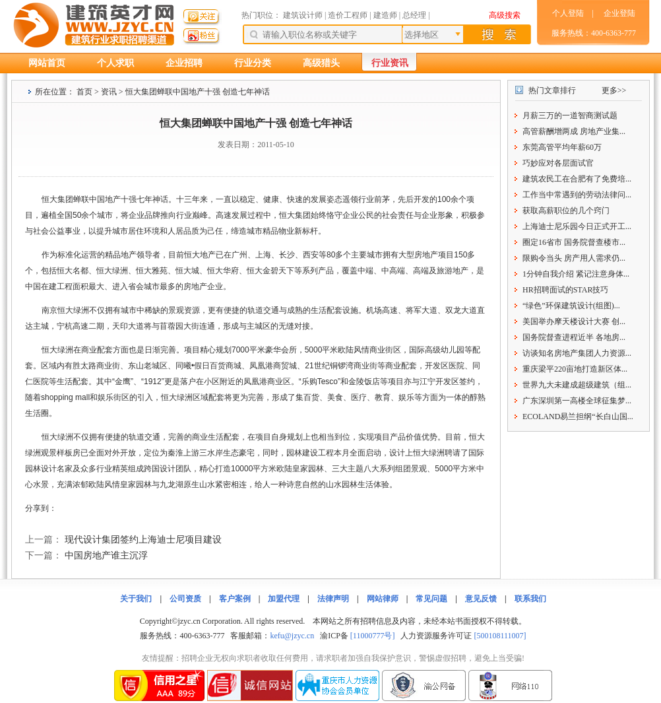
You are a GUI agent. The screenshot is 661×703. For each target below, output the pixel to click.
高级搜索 (504, 15)
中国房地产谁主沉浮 (106, 555)
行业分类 (252, 63)
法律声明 (333, 598)
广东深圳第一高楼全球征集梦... (576, 400)
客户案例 (235, 598)
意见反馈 (481, 598)
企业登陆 (619, 13)
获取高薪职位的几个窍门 (566, 210)
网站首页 (46, 63)
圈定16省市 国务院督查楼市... (573, 242)
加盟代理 (283, 598)
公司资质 (185, 598)
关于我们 (136, 598)
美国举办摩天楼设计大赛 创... (573, 321)
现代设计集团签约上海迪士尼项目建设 (143, 540)
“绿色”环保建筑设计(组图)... (571, 305)
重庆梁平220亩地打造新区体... (574, 369)
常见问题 (431, 598)
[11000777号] (372, 635)
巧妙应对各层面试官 (558, 163)
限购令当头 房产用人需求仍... (573, 258)
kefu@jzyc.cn (292, 635)
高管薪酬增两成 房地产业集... (573, 131)
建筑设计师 (304, 15)
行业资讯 (389, 63)
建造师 (385, 15)
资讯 (109, 91)
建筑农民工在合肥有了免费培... (576, 179)
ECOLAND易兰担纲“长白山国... (577, 416)
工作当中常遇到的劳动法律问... (576, 194)
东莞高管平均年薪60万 (562, 147)
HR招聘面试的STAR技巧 (565, 289)
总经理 (414, 15)
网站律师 (382, 598)
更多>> (614, 90)
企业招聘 (184, 63)
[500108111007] (500, 635)
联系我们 (530, 598)
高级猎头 (321, 63)
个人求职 (115, 63)
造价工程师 (347, 15)
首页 (84, 91)
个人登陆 (568, 13)
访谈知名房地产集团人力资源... (576, 353)
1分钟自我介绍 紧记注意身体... (575, 274)
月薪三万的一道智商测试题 (569, 115)
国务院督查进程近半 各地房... (573, 337)
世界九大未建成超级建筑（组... (576, 384)
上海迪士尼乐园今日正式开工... (576, 226)
